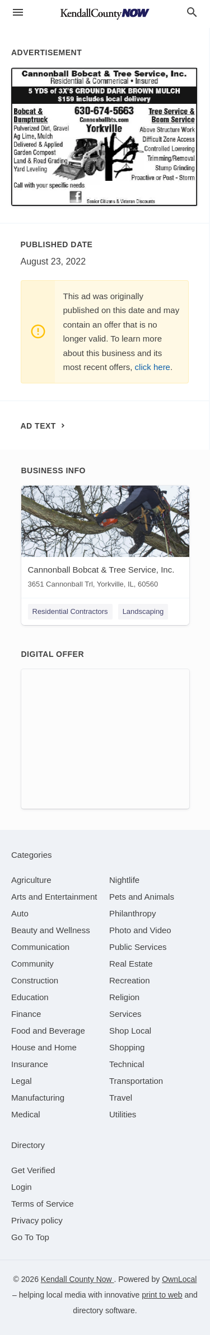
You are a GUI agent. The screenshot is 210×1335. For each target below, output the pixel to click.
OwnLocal (179, 1279)
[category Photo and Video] (140, 930)
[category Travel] (120, 1097)
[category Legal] (21, 1081)
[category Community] (32, 963)
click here (152, 367)
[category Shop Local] (130, 1030)
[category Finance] (26, 1014)
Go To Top (30, 1237)
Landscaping (143, 611)
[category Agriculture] (31, 880)
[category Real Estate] (131, 963)
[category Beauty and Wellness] (50, 930)
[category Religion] (124, 997)
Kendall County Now (77, 1279)
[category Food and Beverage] (48, 1030)
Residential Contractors (70, 611)
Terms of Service (42, 1203)
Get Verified (33, 1170)
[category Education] (30, 997)
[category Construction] (34, 980)
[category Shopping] (126, 1047)
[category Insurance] (29, 1064)
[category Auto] (20, 913)
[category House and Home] (44, 1047)
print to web (162, 1294)
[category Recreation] (129, 980)
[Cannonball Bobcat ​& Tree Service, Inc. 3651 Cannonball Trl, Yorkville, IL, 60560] (105, 539)
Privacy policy (37, 1220)
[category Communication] (40, 947)
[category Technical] (126, 1064)
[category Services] (125, 1014)
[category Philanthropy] (132, 913)
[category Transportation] (136, 1081)
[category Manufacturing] (37, 1097)
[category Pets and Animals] (141, 896)
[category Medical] (25, 1114)
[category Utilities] (122, 1114)
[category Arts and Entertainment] (54, 896)
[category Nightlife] (124, 880)
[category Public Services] (138, 947)
